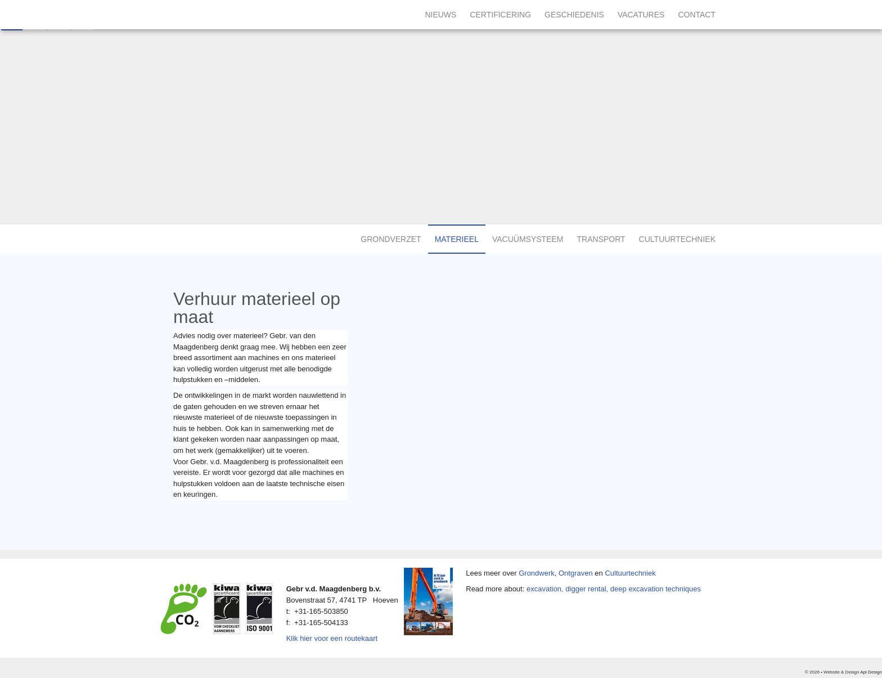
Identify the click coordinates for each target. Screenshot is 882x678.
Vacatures (641, 14)
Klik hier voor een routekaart (332, 638)
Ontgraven (576, 573)
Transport (601, 239)
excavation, (545, 589)
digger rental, (586, 589)
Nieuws (440, 14)
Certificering (500, 14)
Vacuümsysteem (528, 239)
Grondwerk (537, 573)
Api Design (871, 672)
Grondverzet (391, 239)
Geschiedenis (574, 14)
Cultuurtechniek (677, 239)
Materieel (457, 239)
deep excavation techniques (655, 589)
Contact (697, 14)
